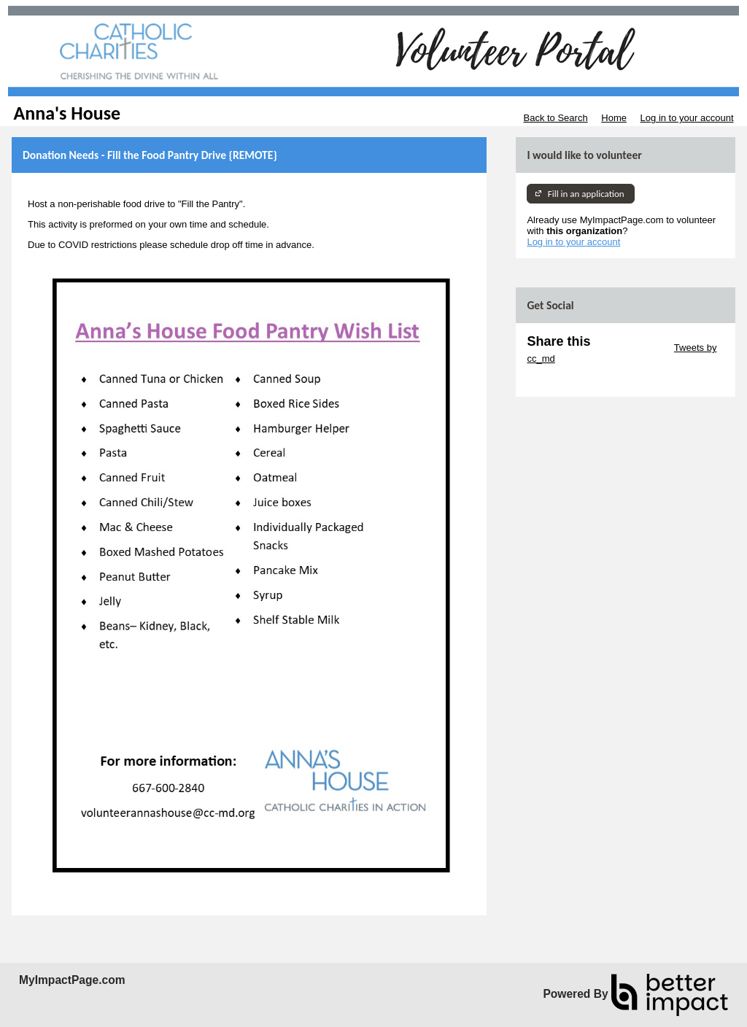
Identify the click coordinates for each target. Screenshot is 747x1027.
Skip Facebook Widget (574, 380)
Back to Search (555, 117)
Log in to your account (687, 117)
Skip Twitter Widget (630, 347)
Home (614, 117)
